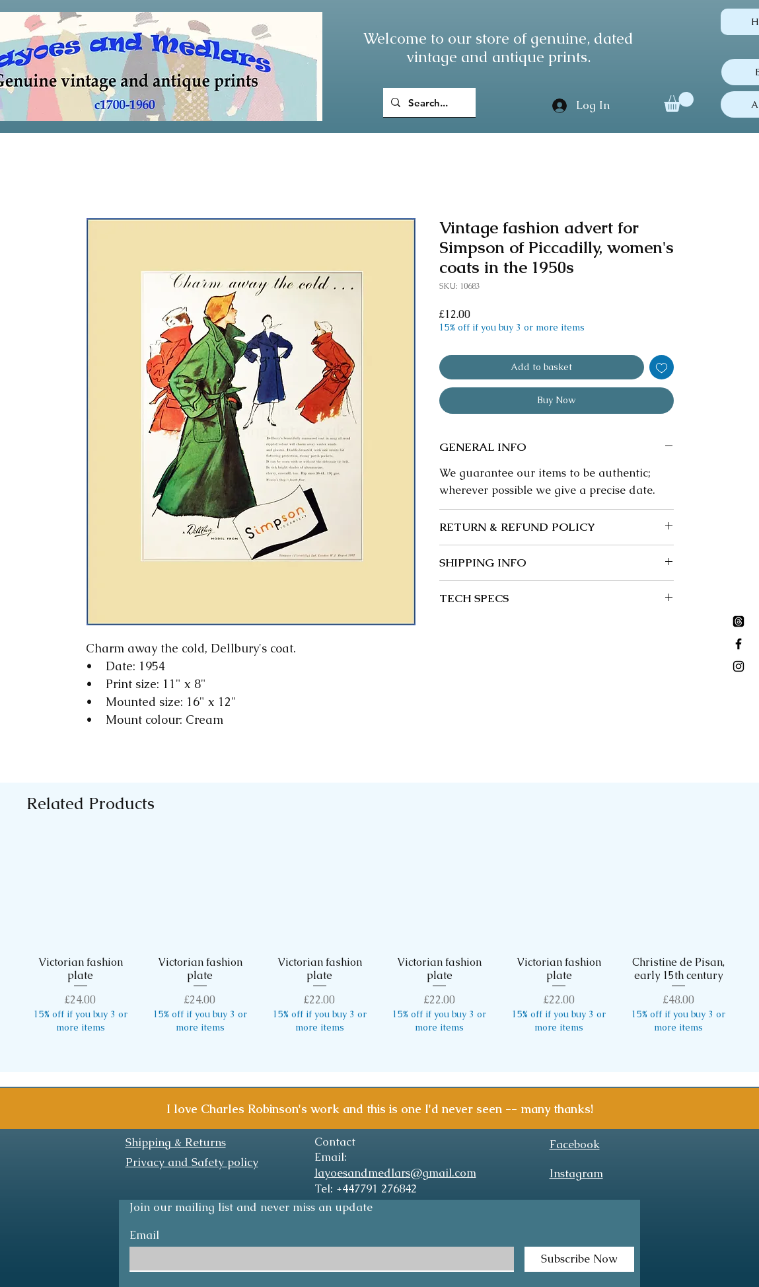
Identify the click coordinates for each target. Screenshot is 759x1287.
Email (144, 1235)
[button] (679, 102)
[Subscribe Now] (579, 1259)
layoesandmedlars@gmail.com (395, 1172)
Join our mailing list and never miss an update (251, 1207)
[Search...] (428, 102)
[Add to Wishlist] (661, 367)
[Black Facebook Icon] (738, 644)
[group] (379, 949)
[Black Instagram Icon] (738, 666)
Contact (334, 1141)
